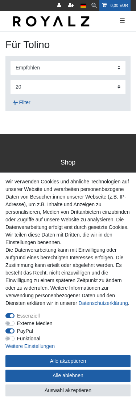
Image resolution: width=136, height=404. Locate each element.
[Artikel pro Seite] (68, 87)
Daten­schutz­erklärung (103, 303)
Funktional (29, 338)
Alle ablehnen (68, 375)
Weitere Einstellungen (30, 346)
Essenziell (28, 316)
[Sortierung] (68, 68)
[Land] (83, 5)
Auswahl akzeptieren (68, 390)
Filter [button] (21, 102)
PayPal (25, 331)
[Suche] (94, 5)
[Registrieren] (72, 5)
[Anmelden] (60, 5)
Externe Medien (35, 323)
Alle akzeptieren (68, 361)
